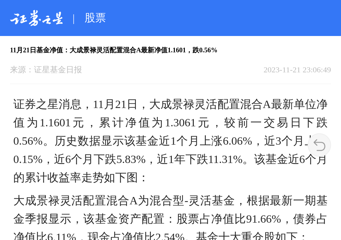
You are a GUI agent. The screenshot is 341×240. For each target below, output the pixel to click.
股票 (95, 18)
